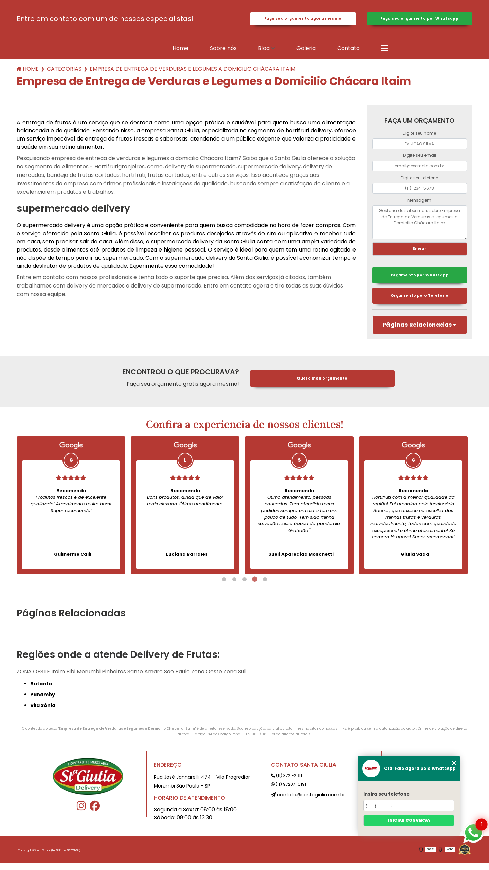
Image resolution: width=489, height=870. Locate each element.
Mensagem (419, 204)
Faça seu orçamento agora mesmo (303, 20)
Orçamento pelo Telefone (419, 303)
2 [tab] (234, 586)
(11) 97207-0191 (288, 791)
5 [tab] (264, 586)
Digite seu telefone (419, 181)
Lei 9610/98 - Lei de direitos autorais (278, 741)
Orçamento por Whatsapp (419, 281)
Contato (348, 52)
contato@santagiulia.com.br (308, 801)
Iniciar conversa (409, 820)
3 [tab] (244, 586)
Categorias (64, 72)
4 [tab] (254, 586)
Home (180, 52)
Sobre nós (223, 52)
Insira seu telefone (386, 794)
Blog (264, 52)
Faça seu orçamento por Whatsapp (419, 20)
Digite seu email (419, 159)
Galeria (306, 52)
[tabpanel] (71, 512)
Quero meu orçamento (322, 386)
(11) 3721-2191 (286, 782)
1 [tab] (224, 586)
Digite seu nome (419, 137)
